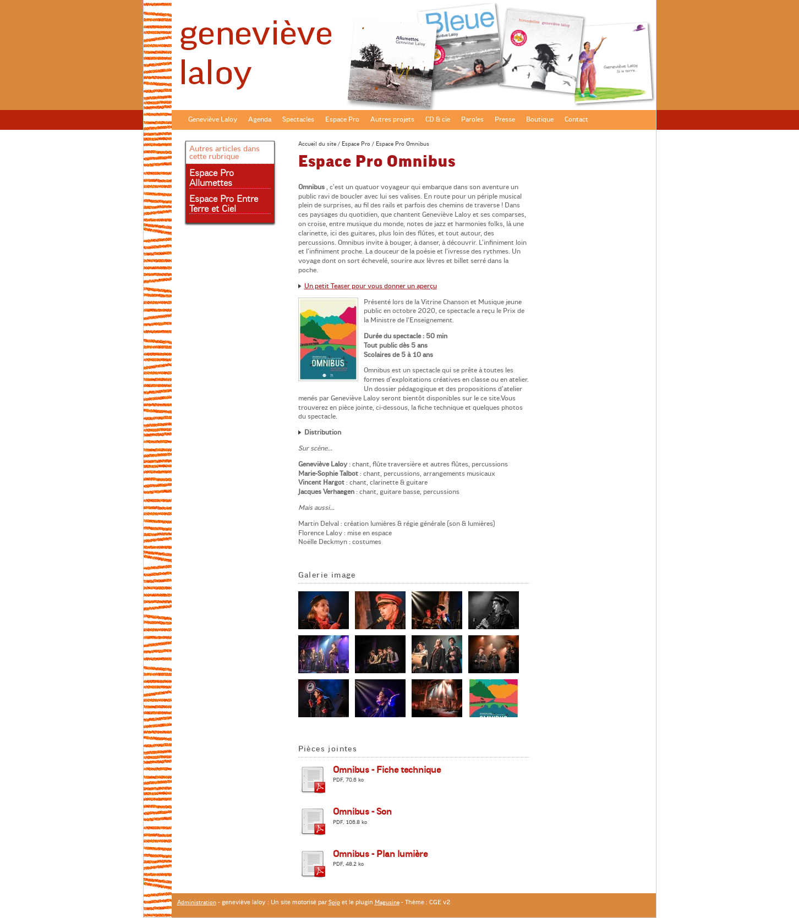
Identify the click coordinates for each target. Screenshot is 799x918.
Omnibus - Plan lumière (380, 854)
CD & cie (437, 119)
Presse (505, 119)
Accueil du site (317, 144)
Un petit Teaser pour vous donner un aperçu (370, 286)
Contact (576, 119)
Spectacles (298, 119)
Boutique (540, 119)
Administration (196, 902)
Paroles (472, 119)
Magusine (387, 902)
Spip (334, 902)
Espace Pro (342, 119)
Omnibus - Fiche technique (387, 770)
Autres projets (392, 119)
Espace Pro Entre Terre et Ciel (223, 204)
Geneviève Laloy (212, 119)
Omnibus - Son (362, 812)
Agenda (259, 119)
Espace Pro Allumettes (211, 178)
